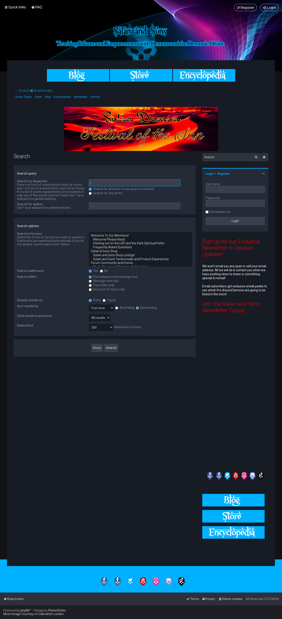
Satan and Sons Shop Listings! (141, 255)
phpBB (25, 610)
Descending (146, 307)
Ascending (124, 307)
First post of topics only (107, 289)
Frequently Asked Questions (141, 247)
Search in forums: (30, 233)
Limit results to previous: (35, 316)
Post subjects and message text (113, 276)
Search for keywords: (32, 181)
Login (210, 173)
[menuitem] (36, 7)
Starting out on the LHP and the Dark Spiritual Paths (141, 243)
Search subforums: (31, 271)
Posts (95, 300)
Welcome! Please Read (141, 240)
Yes (93, 271)
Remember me (220, 212)
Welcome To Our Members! (141, 236)
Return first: (25, 325)
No (104, 271)
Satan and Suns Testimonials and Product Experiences (141, 259)
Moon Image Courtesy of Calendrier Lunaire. (33, 614)
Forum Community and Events (141, 263)
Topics (109, 300)
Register (223, 173)
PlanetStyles (57, 610)
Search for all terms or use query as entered (121, 189)
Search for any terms (105, 193)
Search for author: (30, 204)
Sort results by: (28, 306)
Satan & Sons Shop (141, 251)
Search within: (27, 276)
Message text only (103, 281)
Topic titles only (101, 285)
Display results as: (30, 300)
